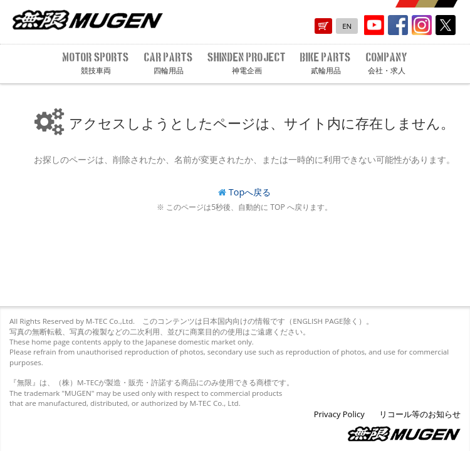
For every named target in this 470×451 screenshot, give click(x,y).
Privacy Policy (339, 414)
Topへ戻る (250, 192)
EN (347, 26)
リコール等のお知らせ (420, 414)
